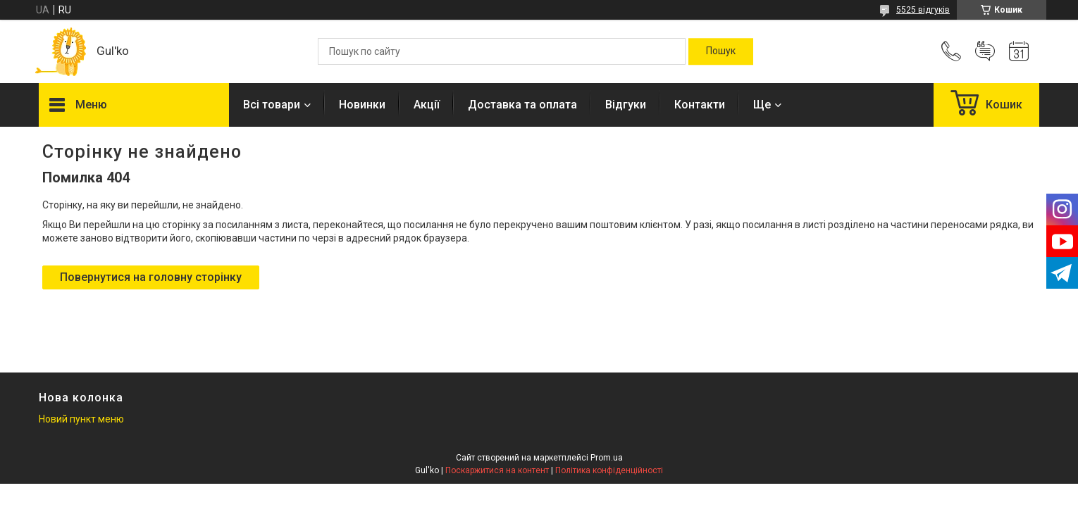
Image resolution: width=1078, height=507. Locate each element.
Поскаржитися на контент (497, 470)
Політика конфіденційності (609, 470)
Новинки (362, 104)
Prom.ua (606, 458)
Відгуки (625, 104)
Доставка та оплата (522, 104)
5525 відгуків (923, 10)
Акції (427, 104)
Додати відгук (985, 51)
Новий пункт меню (81, 419)
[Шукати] (720, 51)
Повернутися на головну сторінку (151, 277)
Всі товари (271, 104)
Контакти (699, 104)
